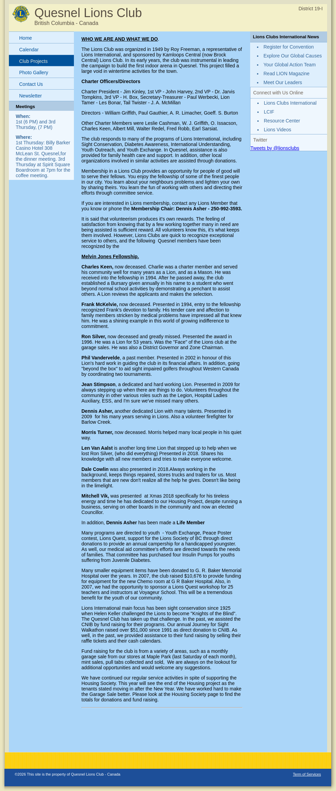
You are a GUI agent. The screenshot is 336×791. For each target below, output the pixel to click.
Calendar (29, 49)
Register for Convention (288, 47)
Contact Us (31, 84)
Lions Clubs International (290, 103)
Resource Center (282, 120)
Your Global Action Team (289, 64)
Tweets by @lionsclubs (274, 148)
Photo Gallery (33, 72)
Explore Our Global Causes (292, 55)
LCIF (269, 112)
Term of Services (307, 774)
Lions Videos (277, 129)
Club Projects (33, 61)
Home (25, 38)
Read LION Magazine (286, 73)
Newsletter (30, 95)
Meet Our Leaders (282, 82)
